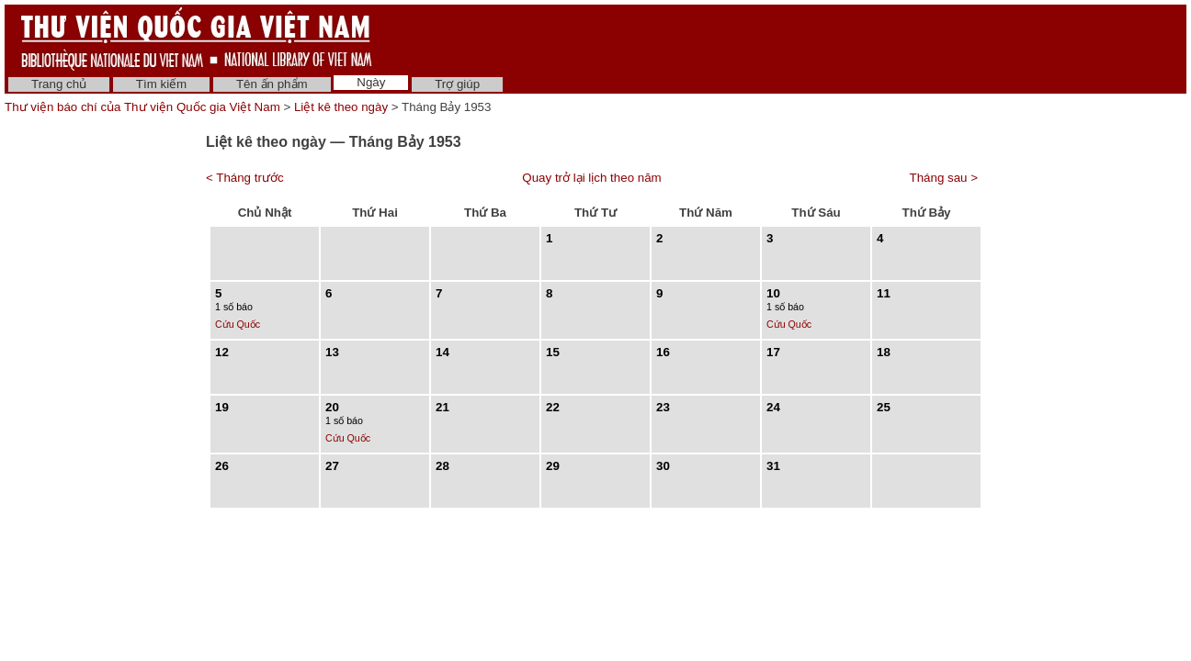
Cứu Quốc (237, 324)
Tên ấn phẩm (272, 84)
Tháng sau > (944, 178)
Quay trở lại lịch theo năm (591, 178)
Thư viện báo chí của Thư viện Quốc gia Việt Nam (142, 107)
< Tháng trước (245, 178)
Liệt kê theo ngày (341, 107)
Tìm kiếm (161, 84)
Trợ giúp (457, 84)
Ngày (371, 82)
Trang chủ (58, 84)
